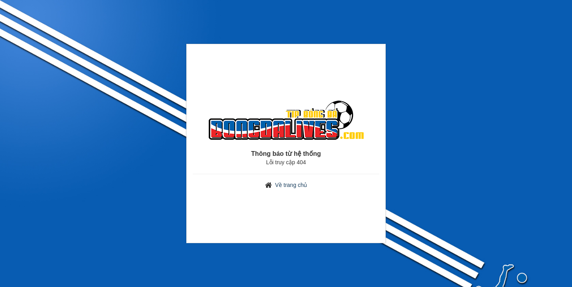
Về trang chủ (291, 185)
